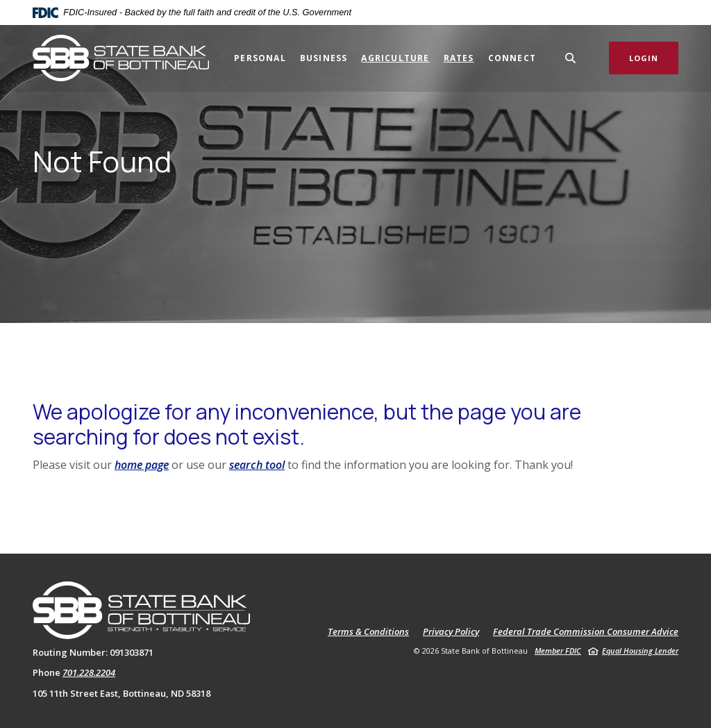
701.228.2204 (88, 672)
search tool (257, 464)
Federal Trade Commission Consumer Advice (585, 632)
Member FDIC (558, 650)
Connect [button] (512, 58)
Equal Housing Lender (640, 650)
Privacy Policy (451, 632)
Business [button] (324, 58)
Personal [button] (260, 58)
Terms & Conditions (368, 632)
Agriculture (395, 58)
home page (142, 464)
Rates (459, 58)
